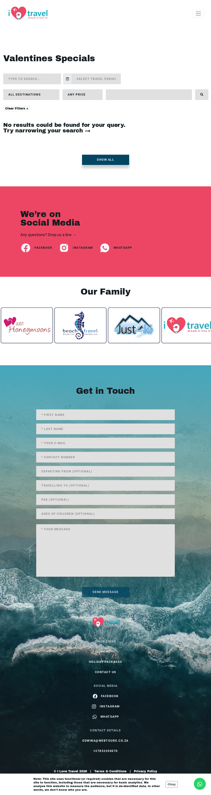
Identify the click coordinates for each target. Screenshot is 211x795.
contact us (105, 672)
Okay (172, 784)
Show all (105, 159)
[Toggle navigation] (198, 13)
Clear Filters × (16, 108)
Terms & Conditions (110, 771)
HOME (106, 651)
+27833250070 (105, 751)
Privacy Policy (145, 771)
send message (106, 592)
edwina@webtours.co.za (105, 740)
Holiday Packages (105, 661)
